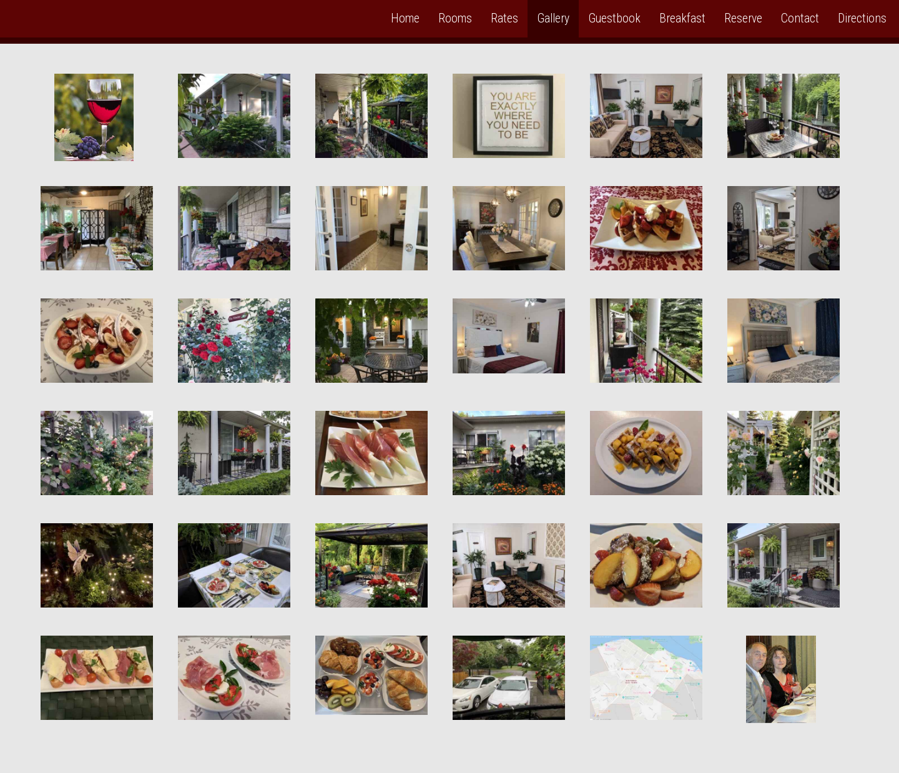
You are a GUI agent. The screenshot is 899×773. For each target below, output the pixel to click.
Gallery (553, 18)
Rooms (455, 18)
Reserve (743, 18)
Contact (800, 18)
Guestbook (614, 18)
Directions (862, 18)
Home (405, 18)
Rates (504, 18)
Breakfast (682, 18)
